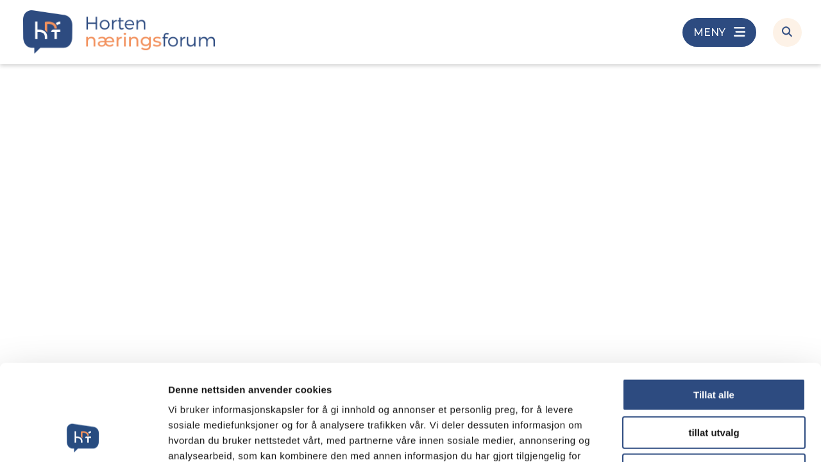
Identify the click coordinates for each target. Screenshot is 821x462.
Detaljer (683, 436)
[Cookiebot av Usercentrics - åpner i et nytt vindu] (83, 437)
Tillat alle (713, 305)
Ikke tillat (713, 380)
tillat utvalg (713, 343)
